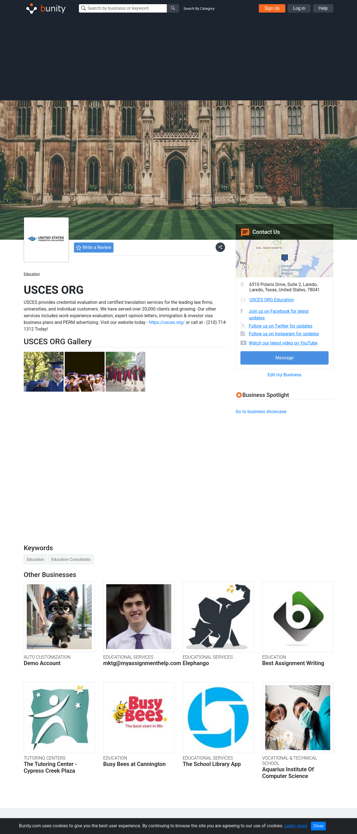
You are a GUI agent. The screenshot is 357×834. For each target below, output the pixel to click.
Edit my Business (284, 374)
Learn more (295, 825)
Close (318, 826)
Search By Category (199, 8)
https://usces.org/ (167, 322)
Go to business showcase (261, 411)
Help (323, 8)
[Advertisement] (178, 58)
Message (284, 357)
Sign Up (272, 8)
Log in (299, 8)
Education (32, 274)
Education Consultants (70, 559)
